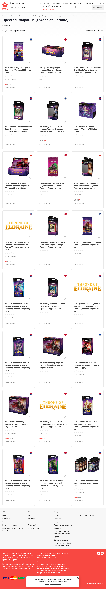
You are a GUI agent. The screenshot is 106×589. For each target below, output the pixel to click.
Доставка (73, 3)
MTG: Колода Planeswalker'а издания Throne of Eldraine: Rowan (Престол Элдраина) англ (17, 246)
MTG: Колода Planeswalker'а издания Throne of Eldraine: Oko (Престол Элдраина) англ (53, 424)
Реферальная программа (63, 525)
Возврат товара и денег (62, 522)
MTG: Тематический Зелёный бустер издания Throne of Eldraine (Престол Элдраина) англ (51, 484)
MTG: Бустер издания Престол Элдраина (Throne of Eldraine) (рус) (18, 70)
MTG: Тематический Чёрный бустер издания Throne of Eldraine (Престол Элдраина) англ (17, 366)
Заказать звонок (48, 9)
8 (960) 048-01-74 (52, 6)
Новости (81, 3)
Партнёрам (6, 518)
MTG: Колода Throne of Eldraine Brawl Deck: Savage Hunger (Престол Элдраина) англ (18, 129)
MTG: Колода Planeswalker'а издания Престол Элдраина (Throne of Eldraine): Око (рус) (52, 129)
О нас (4, 515)
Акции (49, 3)
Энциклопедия (33, 528)
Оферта (57, 537)
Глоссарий (32, 525)
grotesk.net (99, 583)
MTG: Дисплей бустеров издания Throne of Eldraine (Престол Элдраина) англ (50, 70)
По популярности (17, 30)
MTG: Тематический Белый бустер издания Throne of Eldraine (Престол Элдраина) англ (86, 425)
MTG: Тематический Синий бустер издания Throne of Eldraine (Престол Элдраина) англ (17, 307)
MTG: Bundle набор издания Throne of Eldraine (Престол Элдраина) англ (51, 365)
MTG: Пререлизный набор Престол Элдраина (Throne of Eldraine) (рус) (86, 365)
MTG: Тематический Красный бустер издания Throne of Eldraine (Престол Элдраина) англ (17, 484)
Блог (30, 515)
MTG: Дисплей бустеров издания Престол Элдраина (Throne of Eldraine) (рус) (17, 185)
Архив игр (31, 518)
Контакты (89, 3)
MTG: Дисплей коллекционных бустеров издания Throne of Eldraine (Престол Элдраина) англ (87, 307)
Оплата (56, 515)
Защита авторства (9, 522)
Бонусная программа (60, 3)
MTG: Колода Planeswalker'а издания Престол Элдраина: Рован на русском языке (86, 185)
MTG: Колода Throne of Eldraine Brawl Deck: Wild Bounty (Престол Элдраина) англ (52, 306)
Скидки (43, 3)
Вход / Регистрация (87, 515)
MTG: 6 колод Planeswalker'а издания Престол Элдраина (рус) (86, 483)
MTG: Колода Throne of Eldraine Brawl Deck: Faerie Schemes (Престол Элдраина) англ (87, 70)
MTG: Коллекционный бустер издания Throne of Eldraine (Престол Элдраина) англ (51, 185)
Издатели (31, 522)
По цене (5, 31)
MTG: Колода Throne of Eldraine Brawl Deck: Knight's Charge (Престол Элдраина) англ (52, 244)
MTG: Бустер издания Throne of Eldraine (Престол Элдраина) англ (87, 244)
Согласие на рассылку (62, 540)
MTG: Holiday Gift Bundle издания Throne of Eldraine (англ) (85, 129)
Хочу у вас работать (9, 525)
